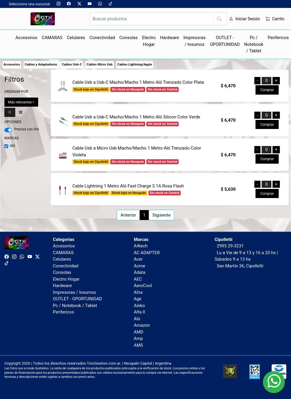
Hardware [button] (169, 37)
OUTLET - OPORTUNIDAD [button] (225, 41)
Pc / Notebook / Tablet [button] (253, 44)
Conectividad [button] (102, 37)
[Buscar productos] (158, 18)
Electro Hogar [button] (148, 41)
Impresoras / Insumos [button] (194, 41)
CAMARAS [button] (52, 37)
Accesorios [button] (27, 37)
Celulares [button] (76, 37)
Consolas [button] (128, 37)
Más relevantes (20, 102)
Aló (12, 146)
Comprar (267, 90)
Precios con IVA (26, 129)
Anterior (128, 215)
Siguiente (161, 215)
